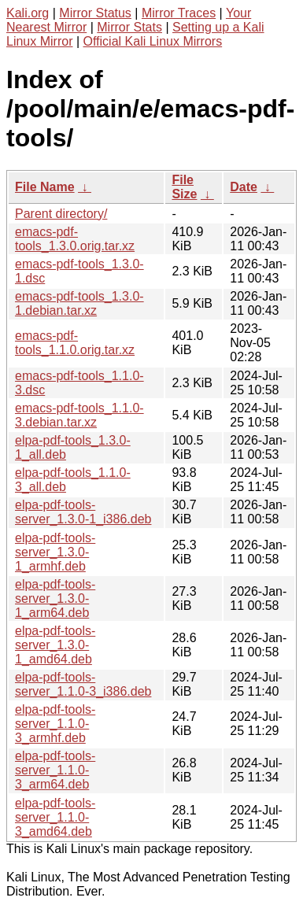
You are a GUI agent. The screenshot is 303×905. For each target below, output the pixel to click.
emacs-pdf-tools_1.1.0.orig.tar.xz (75, 342)
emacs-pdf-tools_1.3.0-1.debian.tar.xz (79, 303)
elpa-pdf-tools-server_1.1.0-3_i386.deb (83, 684)
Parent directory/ (61, 213)
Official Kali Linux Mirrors (153, 41)
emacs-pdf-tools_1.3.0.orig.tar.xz (75, 239)
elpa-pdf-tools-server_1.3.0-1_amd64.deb (55, 645)
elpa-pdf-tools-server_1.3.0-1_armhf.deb (55, 552)
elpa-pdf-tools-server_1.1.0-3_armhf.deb (55, 723)
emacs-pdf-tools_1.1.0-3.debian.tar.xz (79, 415)
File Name (45, 187)
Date (243, 187)
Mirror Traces (179, 13)
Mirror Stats (129, 27)
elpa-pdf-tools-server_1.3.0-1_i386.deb (83, 512)
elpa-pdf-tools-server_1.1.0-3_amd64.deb (55, 817)
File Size (184, 187)
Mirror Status (95, 13)
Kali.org (27, 13)
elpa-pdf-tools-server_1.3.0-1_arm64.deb (55, 598)
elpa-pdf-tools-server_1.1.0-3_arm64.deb (55, 770)
